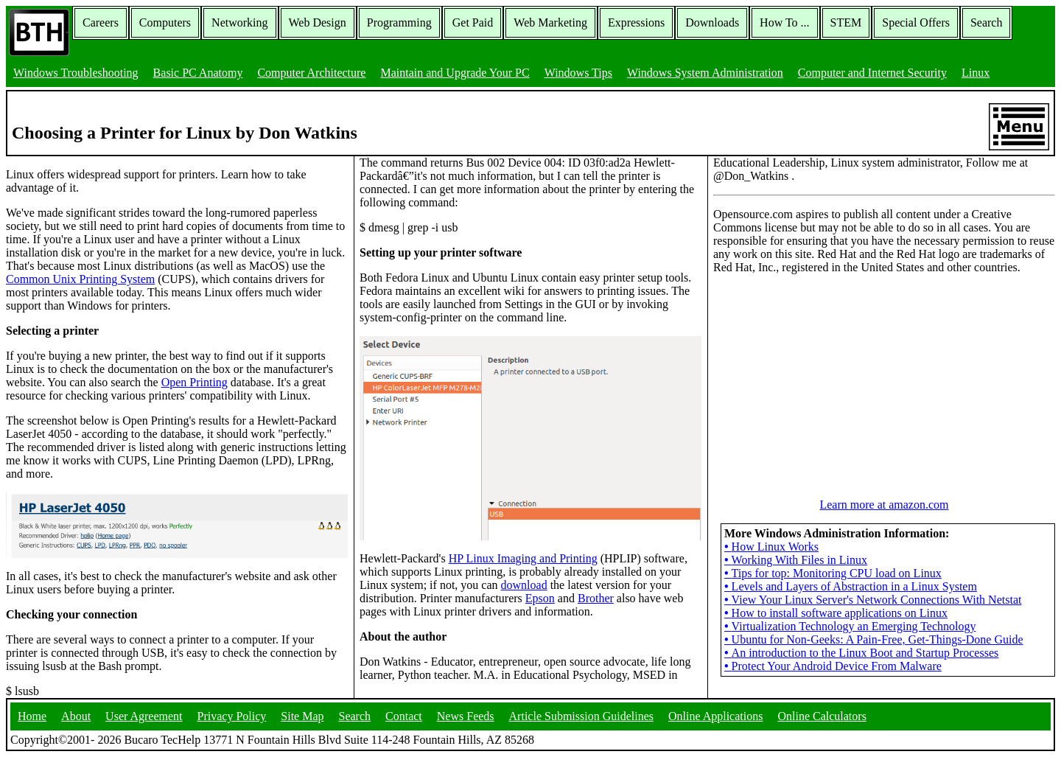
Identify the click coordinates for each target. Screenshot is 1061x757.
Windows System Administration (705, 72)
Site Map (302, 716)
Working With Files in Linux (795, 560)
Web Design (317, 22)
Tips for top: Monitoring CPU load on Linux (833, 573)
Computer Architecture (311, 72)
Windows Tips (578, 72)
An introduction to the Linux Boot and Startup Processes (861, 652)
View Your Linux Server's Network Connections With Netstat (872, 599)
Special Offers (916, 22)
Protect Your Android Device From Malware (833, 666)
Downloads (712, 22)
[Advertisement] (823, 378)
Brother (596, 598)
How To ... (784, 22)
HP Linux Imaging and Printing (523, 558)
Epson (540, 598)
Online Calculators (821, 716)
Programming (399, 22)
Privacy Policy (232, 716)
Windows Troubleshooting (76, 72)
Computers (165, 22)
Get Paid (473, 22)
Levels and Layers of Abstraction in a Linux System (850, 586)
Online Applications (715, 716)
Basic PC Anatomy (198, 72)
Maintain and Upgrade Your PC (454, 72)
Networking (239, 22)
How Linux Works (771, 546)
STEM (846, 22)
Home (32, 716)
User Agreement (143, 716)
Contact (403, 716)
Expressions (636, 22)
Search (986, 22)
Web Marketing (550, 22)
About (76, 716)
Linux (976, 72)
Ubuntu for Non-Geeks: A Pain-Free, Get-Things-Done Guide (873, 639)
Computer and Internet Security (872, 72)
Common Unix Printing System (80, 279)
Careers (101, 22)
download (524, 585)
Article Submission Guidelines (581, 716)
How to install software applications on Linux (836, 613)
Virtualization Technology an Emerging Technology (850, 626)
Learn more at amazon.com (883, 504)
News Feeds (465, 716)
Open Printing (194, 382)
